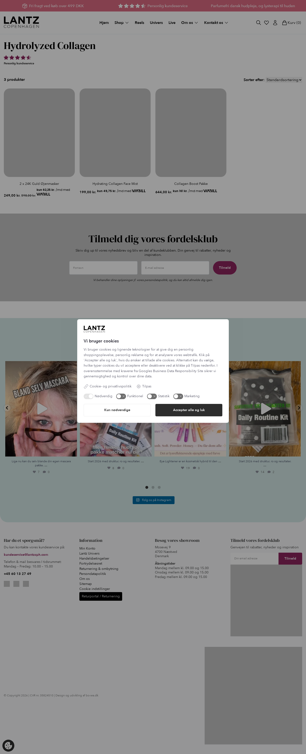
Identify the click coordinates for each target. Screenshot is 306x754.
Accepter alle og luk (189, 410)
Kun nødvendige (117, 410)
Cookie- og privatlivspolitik (107, 386)
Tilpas (143, 386)
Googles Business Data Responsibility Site (171, 371)
